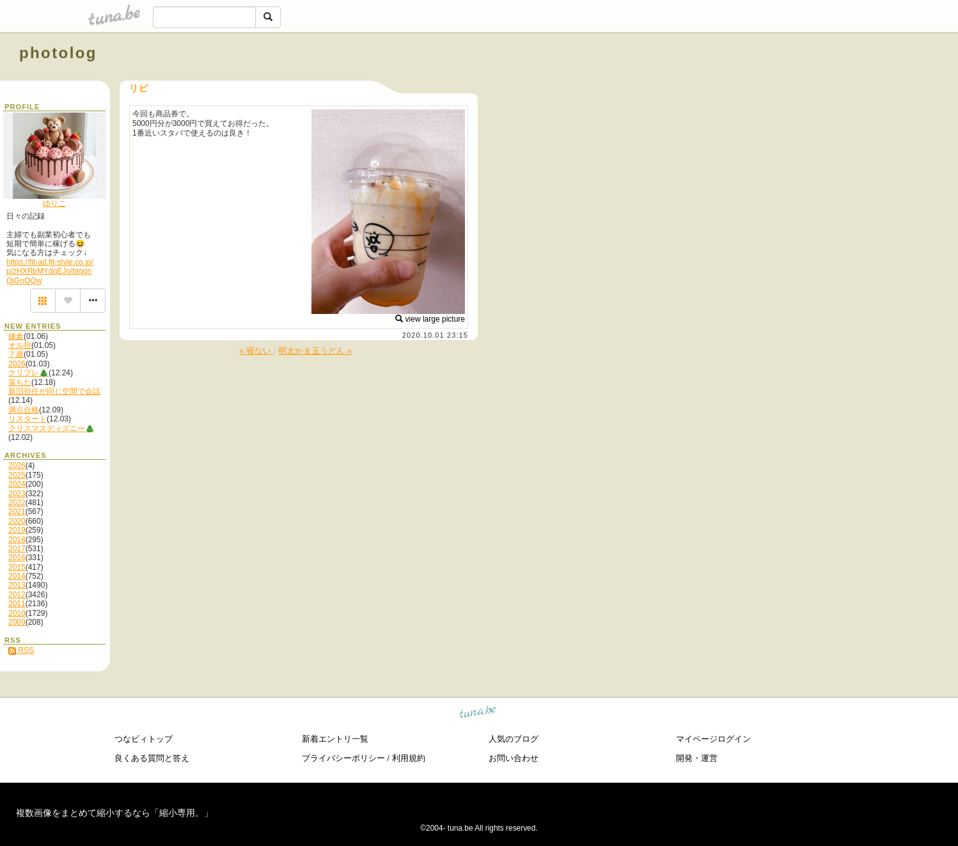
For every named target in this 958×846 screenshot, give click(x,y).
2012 (17, 594)
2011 (17, 603)
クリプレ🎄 (28, 372)
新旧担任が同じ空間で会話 (54, 391)
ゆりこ (54, 203)
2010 (17, 613)
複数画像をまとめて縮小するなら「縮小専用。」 (114, 813)
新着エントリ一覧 (335, 739)
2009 (17, 622)
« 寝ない (256, 351)
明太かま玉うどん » (315, 351)
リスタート (27, 418)
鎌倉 (16, 336)
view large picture (430, 319)
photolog (58, 52)
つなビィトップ (143, 739)
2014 (17, 576)
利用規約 (408, 758)
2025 (17, 475)
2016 (17, 557)
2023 (17, 493)
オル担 (19, 345)
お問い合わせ (513, 758)
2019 (17, 530)
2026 (17, 363)
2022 (17, 502)
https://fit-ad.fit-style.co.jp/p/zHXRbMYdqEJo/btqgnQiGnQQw (49, 271)
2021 (17, 511)
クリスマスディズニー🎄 (51, 428)
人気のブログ (513, 739)
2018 (17, 539)
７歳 (16, 354)
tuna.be (478, 713)
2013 (17, 585)
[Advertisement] (793, 82)
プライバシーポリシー (343, 758)
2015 (17, 567)
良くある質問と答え (151, 758)
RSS (21, 650)
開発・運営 (697, 758)
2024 (17, 484)
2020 (17, 521)
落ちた (19, 382)
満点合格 (23, 409)
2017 (17, 548)
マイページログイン (713, 739)
